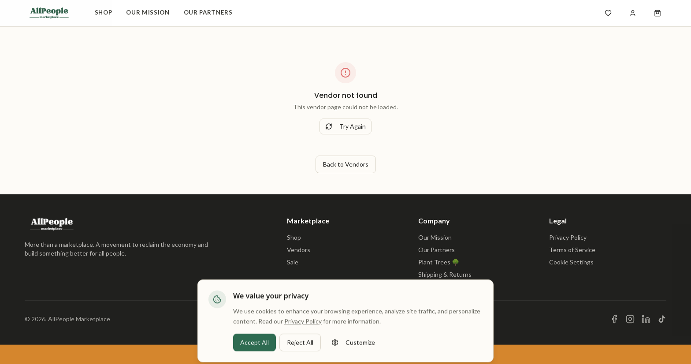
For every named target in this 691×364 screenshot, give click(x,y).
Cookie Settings (571, 262)
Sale (292, 262)
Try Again (345, 126)
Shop (103, 12)
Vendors (298, 249)
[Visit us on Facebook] (614, 319)
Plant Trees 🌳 (438, 262)
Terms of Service (572, 249)
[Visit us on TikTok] (662, 319)
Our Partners (208, 12)
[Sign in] (633, 13)
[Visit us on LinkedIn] (646, 319)
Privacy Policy (568, 237)
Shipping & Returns (445, 274)
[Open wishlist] (608, 13)
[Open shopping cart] (657, 13)
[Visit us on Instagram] (630, 319)
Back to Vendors (345, 164)
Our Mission (147, 12)
